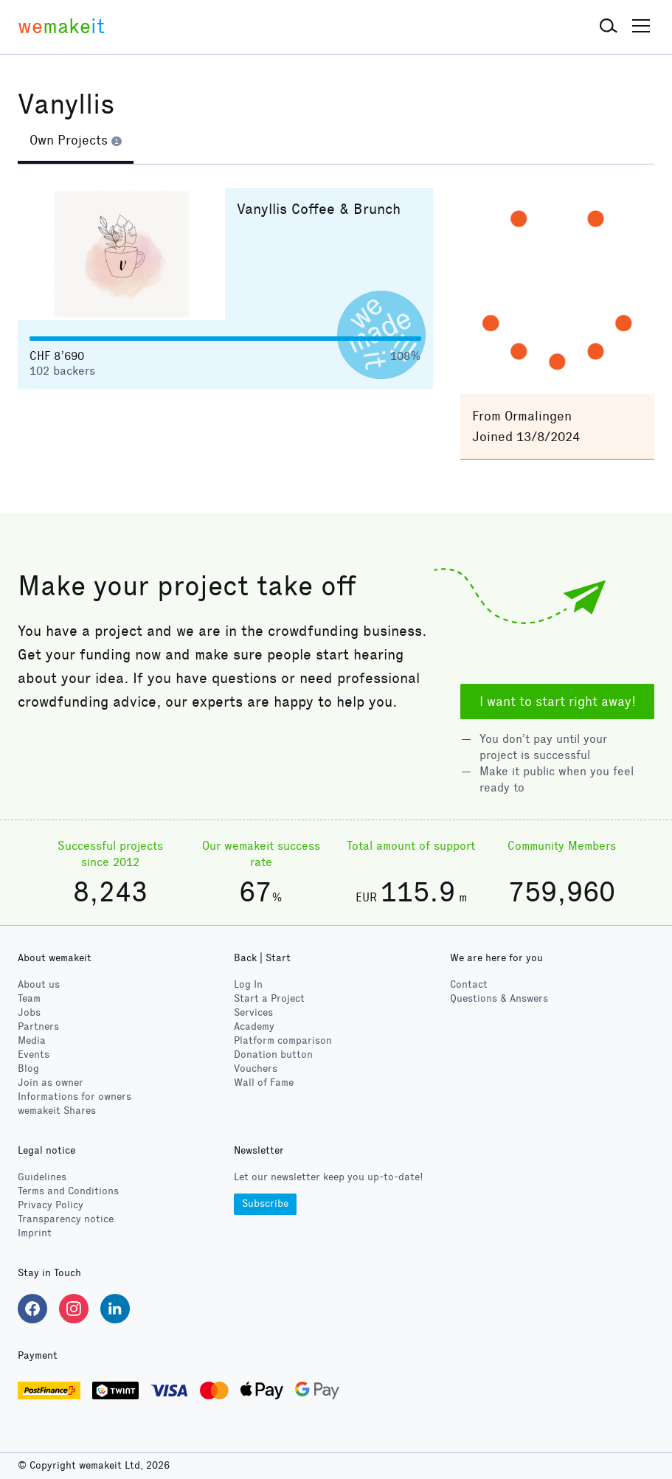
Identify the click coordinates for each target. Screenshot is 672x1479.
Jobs (29, 1012)
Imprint (35, 1233)
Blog (28, 1068)
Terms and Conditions (68, 1191)
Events (33, 1054)
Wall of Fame (264, 1082)
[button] (608, 26)
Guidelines (42, 1177)
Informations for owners (74, 1096)
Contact (469, 984)
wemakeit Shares (57, 1110)
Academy (254, 1026)
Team (29, 998)
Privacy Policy (50, 1205)
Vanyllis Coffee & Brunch (319, 209)
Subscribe (265, 1203)
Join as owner (50, 1082)
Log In (248, 984)
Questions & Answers (499, 998)
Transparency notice (66, 1219)
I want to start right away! (557, 701)
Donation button (273, 1054)
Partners (38, 1026)
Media (32, 1040)
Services (253, 1012)
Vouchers (255, 1068)
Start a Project (269, 998)
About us (39, 984)
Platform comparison (283, 1040)
